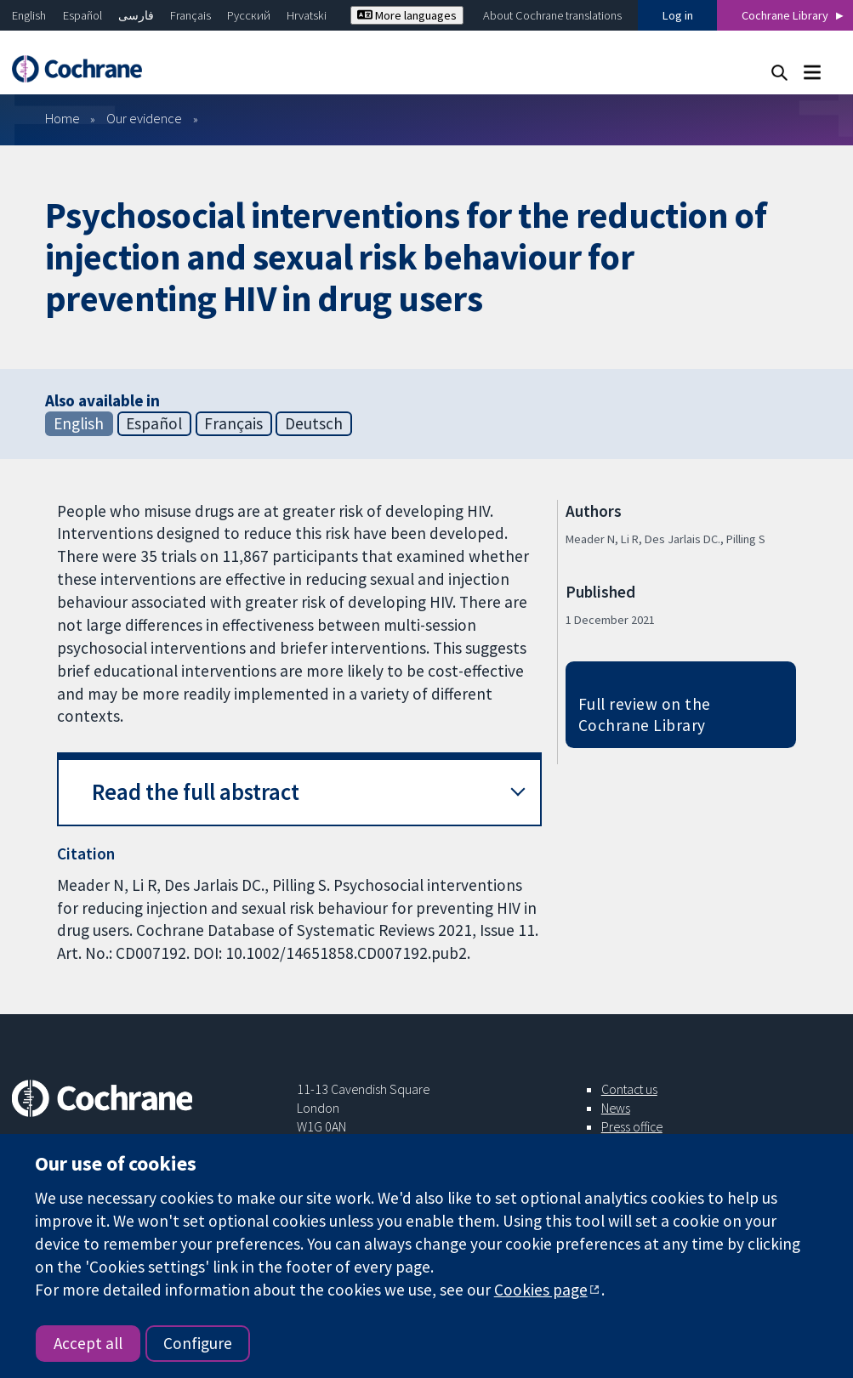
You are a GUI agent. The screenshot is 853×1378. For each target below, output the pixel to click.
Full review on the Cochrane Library (644, 714)
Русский (248, 15)
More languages (407, 15)
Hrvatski (307, 15)
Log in (677, 15)
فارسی (136, 15)
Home (62, 118)
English (29, 15)
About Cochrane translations (552, 15)
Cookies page (541, 1289)
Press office (631, 1126)
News (615, 1107)
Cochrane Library (785, 15)
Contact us (629, 1088)
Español (82, 15)
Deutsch (314, 423)
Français (190, 15)
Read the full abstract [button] (195, 792)
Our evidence (144, 118)
